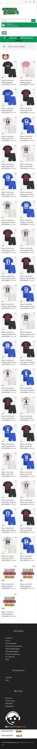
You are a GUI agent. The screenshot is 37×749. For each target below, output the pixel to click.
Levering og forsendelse (13, 646)
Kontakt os (9, 638)
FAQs (7, 660)
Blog (7, 680)
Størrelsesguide (10, 643)
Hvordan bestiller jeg (12, 654)
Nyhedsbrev (9, 706)
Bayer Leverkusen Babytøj (17, 46)
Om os (7, 641)
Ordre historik (10, 701)
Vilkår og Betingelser (12, 649)
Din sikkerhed (10, 657)
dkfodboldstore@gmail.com (15, 727)
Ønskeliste (9, 704)
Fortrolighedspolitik (12, 651)
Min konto (8, 698)
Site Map (8, 678)
